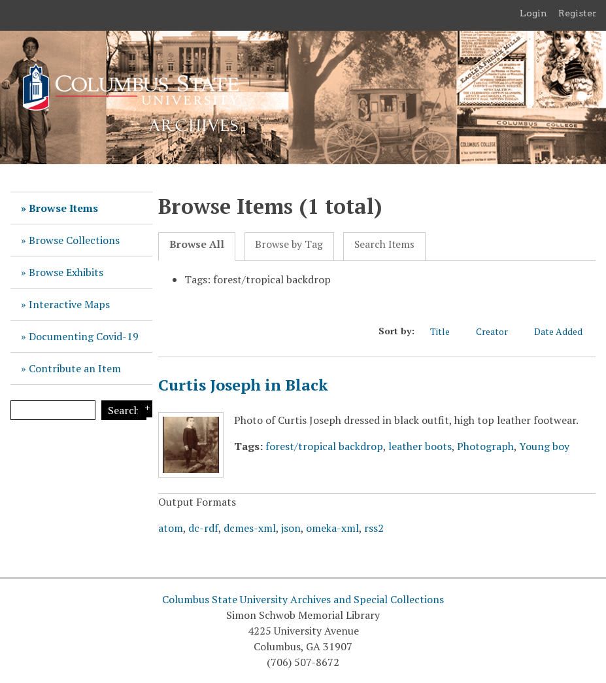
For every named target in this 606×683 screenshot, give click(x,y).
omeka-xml (332, 528)
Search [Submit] (124, 410)
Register (577, 13)
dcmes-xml (250, 528)
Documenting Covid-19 (84, 336)
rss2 (374, 528)
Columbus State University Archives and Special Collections (303, 599)
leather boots (420, 446)
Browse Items (63, 208)
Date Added (565, 331)
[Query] (52, 410)
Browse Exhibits (66, 272)
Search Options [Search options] (145, 408)
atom (170, 528)
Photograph (485, 446)
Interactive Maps (69, 304)
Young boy (544, 446)
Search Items (384, 244)
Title (446, 331)
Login (533, 13)
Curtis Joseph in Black (243, 384)
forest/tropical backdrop (324, 446)
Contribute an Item (75, 368)
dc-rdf (203, 528)
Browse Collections (74, 240)
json (291, 528)
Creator (498, 331)
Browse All (196, 244)
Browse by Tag (289, 244)
